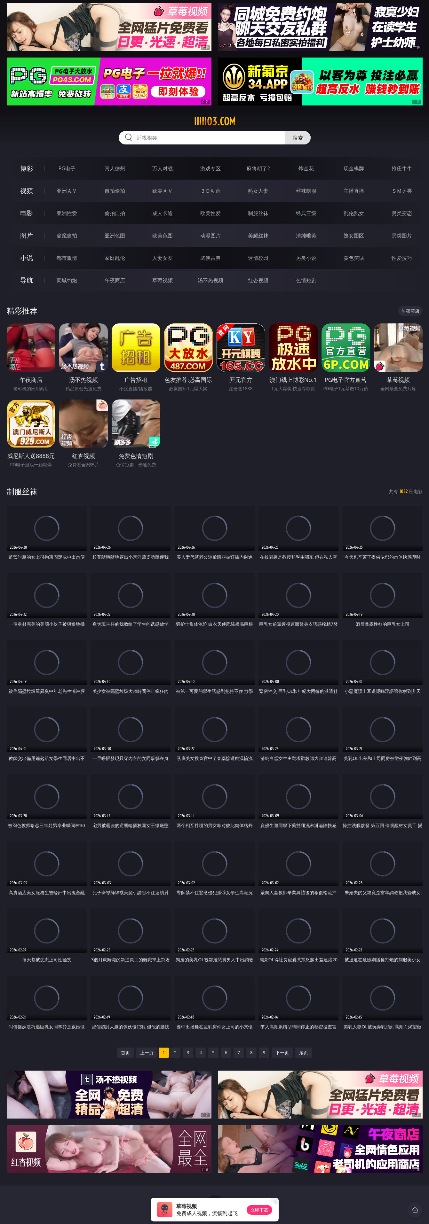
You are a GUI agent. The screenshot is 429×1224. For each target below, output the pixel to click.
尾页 (303, 1053)
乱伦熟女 (354, 213)
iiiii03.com (214, 121)
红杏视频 (258, 280)
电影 (26, 213)
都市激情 (67, 257)
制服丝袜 (258, 213)
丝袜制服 (306, 190)
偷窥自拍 (67, 235)
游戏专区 (210, 168)
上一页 (147, 1053)
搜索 (298, 137)
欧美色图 (162, 235)
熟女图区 (354, 235)
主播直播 (354, 190)
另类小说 (306, 257)
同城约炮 (67, 280)
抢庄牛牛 (402, 168)
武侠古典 (210, 257)
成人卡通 (162, 213)
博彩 (26, 168)
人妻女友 (162, 257)
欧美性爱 (210, 213)
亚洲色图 (115, 235)
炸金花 (306, 168)
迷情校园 (258, 257)
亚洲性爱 (67, 213)
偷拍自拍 (115, 213)
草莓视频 (162, 280)
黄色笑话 (354, 257)
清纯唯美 (306, 235)
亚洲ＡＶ (67, 190)
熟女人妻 (258, 190)
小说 (26, 257)
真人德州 (115, 168)
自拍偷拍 (115, 190)
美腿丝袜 (258, 235)
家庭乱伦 (115, 257)
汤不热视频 (210, 280)
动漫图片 (210, 235)
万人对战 (162, 168)
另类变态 (402, 213)
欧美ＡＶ (162, 190)
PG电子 (67, 168)
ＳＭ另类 (402, 190)
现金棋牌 (354, 168)
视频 (26, 190)
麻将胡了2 (258, 168)
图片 (26, 235)
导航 (26, 280)
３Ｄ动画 (210, 190)
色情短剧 (306, 280)
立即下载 (259, 1210)
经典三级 (306, 213)
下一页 (282, 1053)
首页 (125, 1053)
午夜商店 (115, 280)
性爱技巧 (402, 257)
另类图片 (402, 235)
